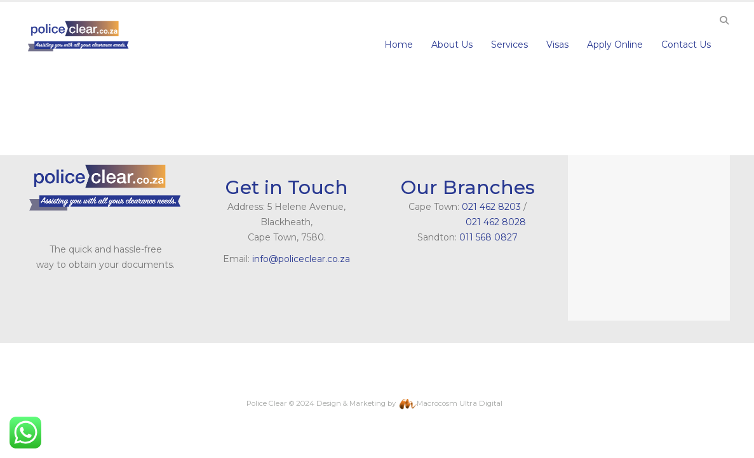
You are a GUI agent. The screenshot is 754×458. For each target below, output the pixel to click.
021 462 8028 (468, 222)
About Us (452, 44)
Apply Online (615, 44)
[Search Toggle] (724, 20)
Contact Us (686, 44)
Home (398, 44)
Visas (557, 44)
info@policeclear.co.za (301, 259)
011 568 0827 (488, 237)
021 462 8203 (491, 206)
